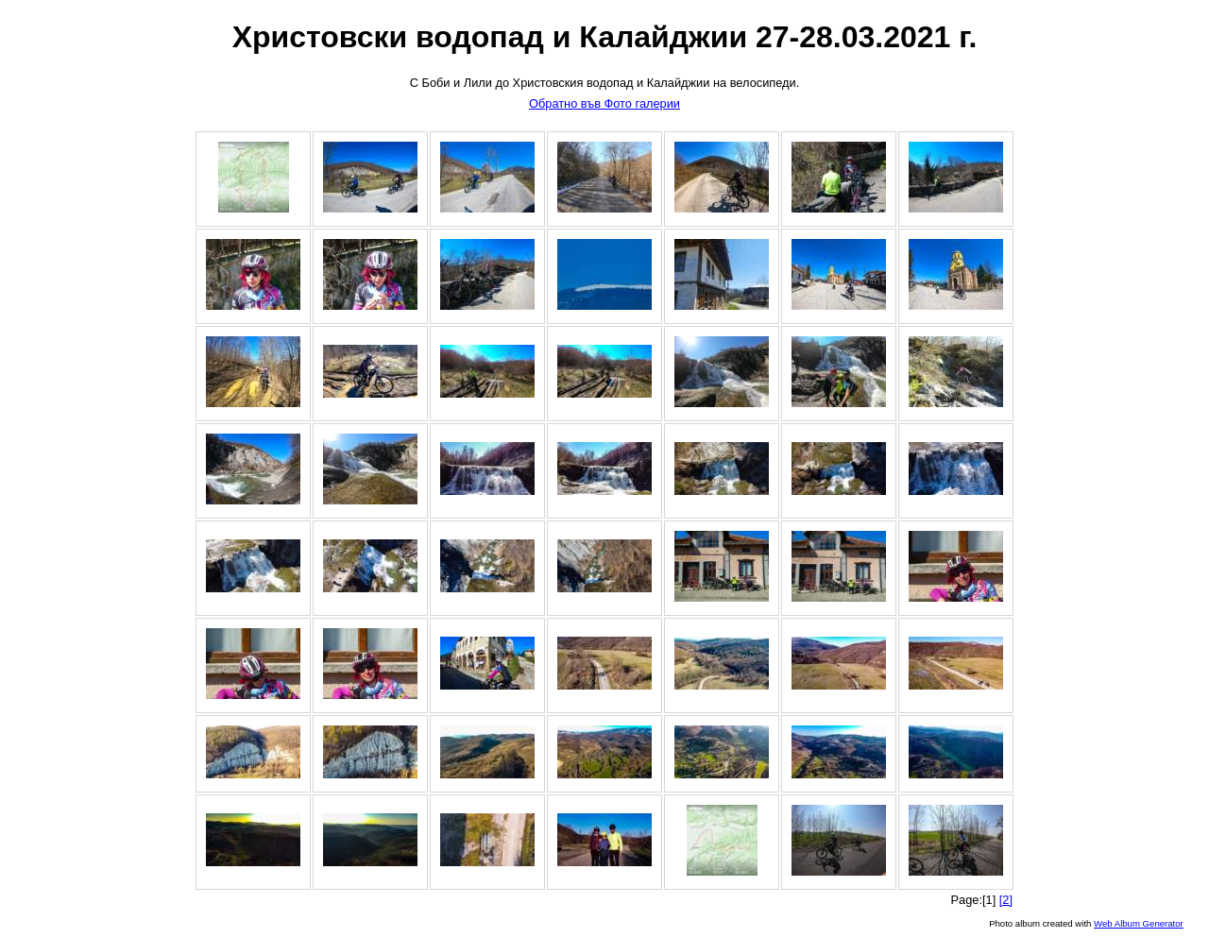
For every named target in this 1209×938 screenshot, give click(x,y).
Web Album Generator (1138, 923)
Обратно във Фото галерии (604, 103)
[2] (1006, 900)
